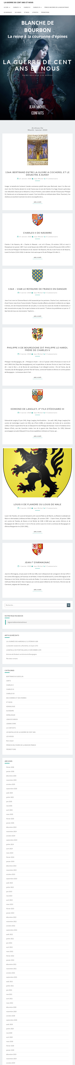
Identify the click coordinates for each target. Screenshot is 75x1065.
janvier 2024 (10, 861)
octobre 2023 (10, 874)
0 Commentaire (52, 178)
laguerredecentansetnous (17, 622)
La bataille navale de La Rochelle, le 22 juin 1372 (22, 646)
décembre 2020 (11, 1007)
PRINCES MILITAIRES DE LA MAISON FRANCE (56, 7)
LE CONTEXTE (11, 728)
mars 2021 (9, 1003)
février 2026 (10, 767)
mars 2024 (9, 853)
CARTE (8, 681)
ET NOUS (26, 12)
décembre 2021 (11, 964)
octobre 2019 (10, 1063)
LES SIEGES (18, 12)
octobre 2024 (10, 836)
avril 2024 (9, 849)
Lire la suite (38, 202)
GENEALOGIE (10, 706)
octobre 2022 (10, 926)
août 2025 (9, 793)
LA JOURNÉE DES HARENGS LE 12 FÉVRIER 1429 (22, 641)
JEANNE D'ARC (11, 724)
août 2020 (9, 1024)
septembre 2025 (11, 789)
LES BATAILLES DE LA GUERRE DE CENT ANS (21, 732)
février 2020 (10, 1046)
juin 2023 (9, 891)
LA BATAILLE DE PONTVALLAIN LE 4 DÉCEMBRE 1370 (23, 650)
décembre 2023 (11, 866)
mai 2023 (9, 896)
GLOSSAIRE (10, 711)
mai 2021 (9, 994)
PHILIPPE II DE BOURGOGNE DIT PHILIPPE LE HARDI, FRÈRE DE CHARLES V (37, 348)
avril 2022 (9, 947)
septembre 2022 (11, 930)
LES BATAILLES (8, 12)
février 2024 (10, 857)
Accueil (6, 7)
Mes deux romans (12, 658)
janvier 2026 (10, 771)
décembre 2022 (11, 917)
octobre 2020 (10, 1016)
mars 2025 (9, 814)
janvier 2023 (10, 913)
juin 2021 (9, 990)
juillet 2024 (10, 844)
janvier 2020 (10, 1050)
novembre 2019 (11, 1059)
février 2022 (10, 956)
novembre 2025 (11, 780)
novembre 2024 (11, 831)
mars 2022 (9, 951)
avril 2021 (9, 999)
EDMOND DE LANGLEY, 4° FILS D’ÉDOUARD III (37, 409)
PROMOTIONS (45, 12)
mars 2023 (9, 904)
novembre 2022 (11, 921)
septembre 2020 (11, 1020)
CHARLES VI (27, 7)
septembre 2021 (11, 977)
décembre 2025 (11, 776)
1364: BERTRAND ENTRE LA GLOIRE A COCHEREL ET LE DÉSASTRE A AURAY (37, 173)
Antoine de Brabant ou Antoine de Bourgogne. (21, 654)
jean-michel (38, 178)
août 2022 (9, 934)
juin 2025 (9, 801)
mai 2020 (9, 1033)
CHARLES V (16, 7)
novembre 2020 (11, 1011)
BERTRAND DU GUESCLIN (14, 676)
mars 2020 (9, 1041)
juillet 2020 (10, 1029)
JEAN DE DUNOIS (12, 719)
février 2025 (10, 819)
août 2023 (9, 883)
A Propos (35, 12)
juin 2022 (9, 943)
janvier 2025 (10, 823)
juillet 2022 (10, 939)
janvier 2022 (10, 960)
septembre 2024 (11, 840)
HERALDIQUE (10, 715)
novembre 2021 (11, 969)
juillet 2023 (10, 887)
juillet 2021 (10, 986)
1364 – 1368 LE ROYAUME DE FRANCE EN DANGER (37, 289)
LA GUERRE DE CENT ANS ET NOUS (18, 2)
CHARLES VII (36, 7)
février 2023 (10, 909)
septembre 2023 (11, 879)
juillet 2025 (10, 797)
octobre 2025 (10, 784)
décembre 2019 (11, 1054)
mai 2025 (9, 806)
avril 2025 (9, 810)
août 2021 (9, 981)
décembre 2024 (11, 827)
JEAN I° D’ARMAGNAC (37, 562)
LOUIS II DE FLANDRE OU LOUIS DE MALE (37, 504)
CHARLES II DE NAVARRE (37, 232)
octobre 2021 (10, 973)
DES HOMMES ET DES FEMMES (16, 698)
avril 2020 (9, 1037)
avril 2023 (9, 900)
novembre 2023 (11, 870)
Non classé (9, 741)
